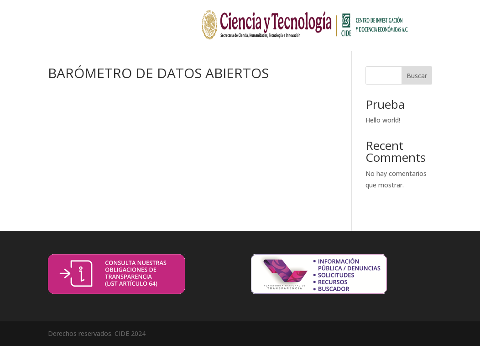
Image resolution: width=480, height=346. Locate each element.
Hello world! (382, 120)
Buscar (417, 75)
